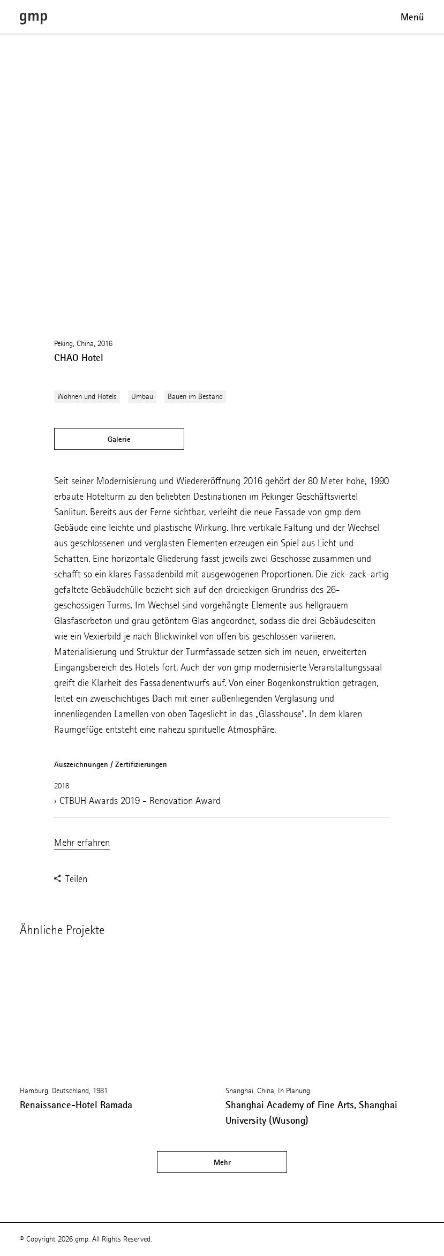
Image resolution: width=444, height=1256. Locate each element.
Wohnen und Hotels (87, 396)
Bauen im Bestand (195, 396)
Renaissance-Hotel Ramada (76, 1105)
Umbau (142, 396)
